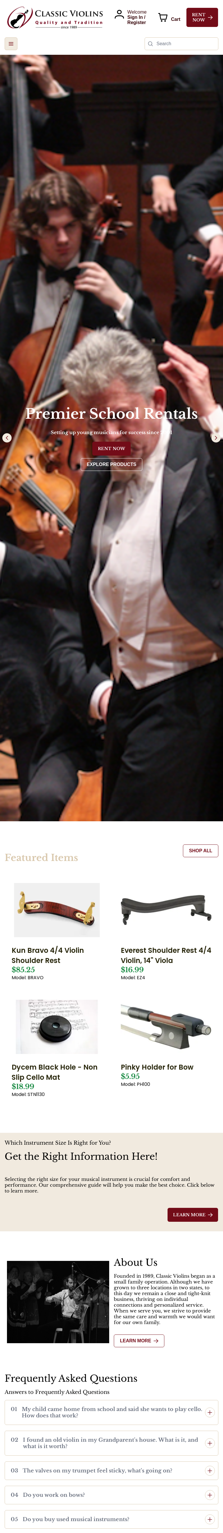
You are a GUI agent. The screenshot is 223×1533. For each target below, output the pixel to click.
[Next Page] (216, 438)
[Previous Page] (7, 438)
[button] (11, 43)
